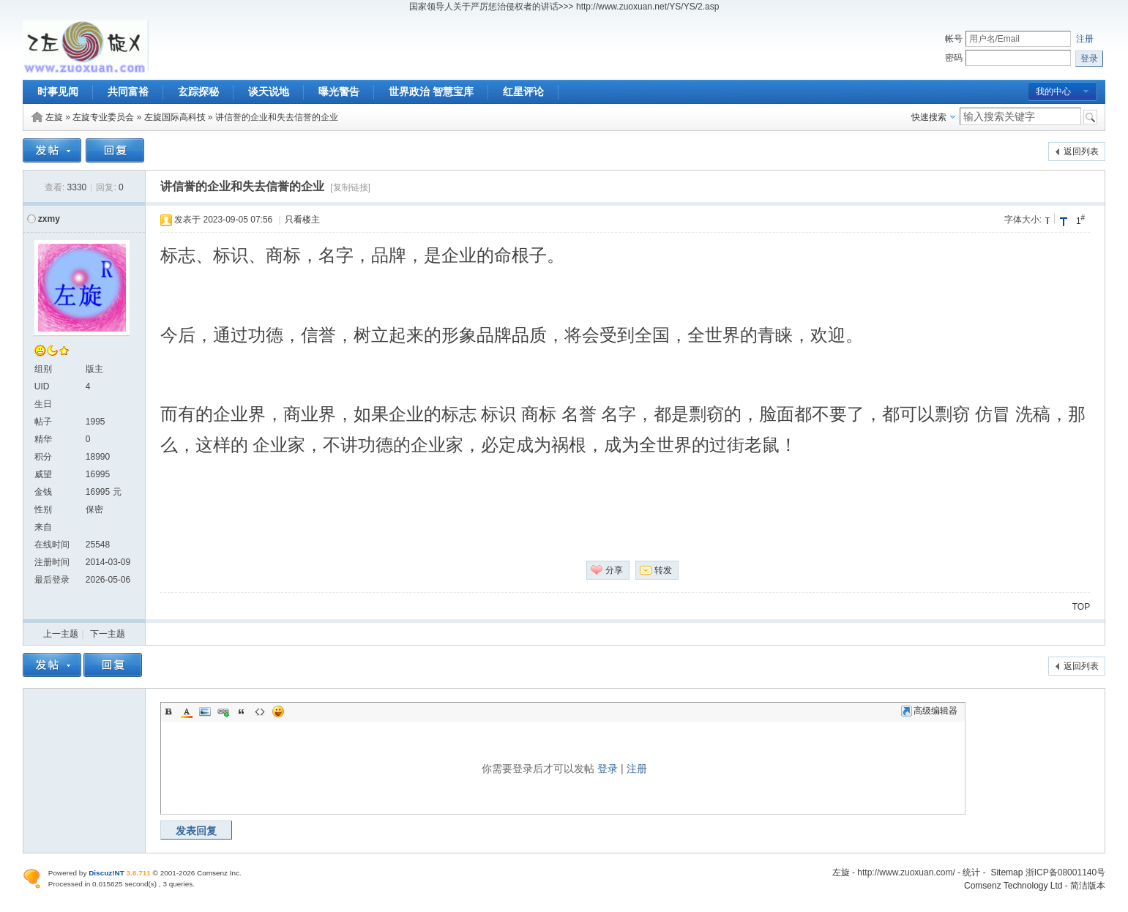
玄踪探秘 (198, 91)
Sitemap (1006, 872)
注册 (1085, 39)
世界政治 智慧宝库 (431, 91)
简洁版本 (1087, 886)
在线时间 (52, 544)
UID (42, 386)
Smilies (278, 711)
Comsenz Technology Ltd (1013, 886)
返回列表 (1081, 151)
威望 (43, 474)
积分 (43, 457)
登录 (607, 768)
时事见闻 (57, 91)
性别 (43, 509)
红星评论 (523, 91)
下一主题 (107, 634)
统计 (971, 872)
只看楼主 (302, 219)
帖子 (43, 421)
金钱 (43, 492)
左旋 (54, 117)
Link (223, 711)
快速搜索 (928, 117)
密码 (954, 58)
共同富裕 (128, 91)
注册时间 (52, 562)
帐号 (954, 39)
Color (186, 711)
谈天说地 (268, 91)
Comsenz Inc (218, 873)
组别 (43, 369)
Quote (241, 711)
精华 (43, 439)
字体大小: (1023, 219)
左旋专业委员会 (103, 117)
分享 (614, 570)
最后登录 (52, 580)
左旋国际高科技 (175, 117)
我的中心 (1053, 91)
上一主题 (60, 634)
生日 (43, 404)
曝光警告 (338, 91)
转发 (663, 570)
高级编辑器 (929, 711)
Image (205, 711)
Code (260, 711)
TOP (1081, 607)
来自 (43, 527)
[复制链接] (350, 187)
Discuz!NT (106, 873)
